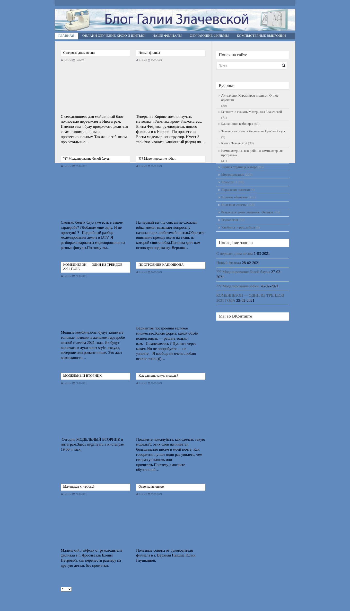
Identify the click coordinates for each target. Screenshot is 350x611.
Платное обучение (234, 197)
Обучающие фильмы (209, 36)
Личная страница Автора (239, 167)
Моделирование (232, 175)
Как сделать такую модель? (158, 376)
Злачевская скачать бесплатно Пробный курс (253, 131)
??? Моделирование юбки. (157, 159)
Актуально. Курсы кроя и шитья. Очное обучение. (250, 98)
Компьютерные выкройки (261, 36)
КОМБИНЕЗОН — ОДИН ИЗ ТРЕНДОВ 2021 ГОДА (92, 267)
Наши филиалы (167, 36)
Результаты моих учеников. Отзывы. (247, 212)
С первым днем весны (79, 53)
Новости (227, 182)
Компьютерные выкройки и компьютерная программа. (252, 153)
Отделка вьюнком (151, 487)
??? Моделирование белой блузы (86, 159)
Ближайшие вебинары (237, 124)
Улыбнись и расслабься (238, 227)
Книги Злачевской (234, 143)
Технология (229, 220)
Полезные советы (233, 205)
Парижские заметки (235, 190)
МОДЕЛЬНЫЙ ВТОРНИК (82, 376)
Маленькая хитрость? (79, 487)
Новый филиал (149, 53)
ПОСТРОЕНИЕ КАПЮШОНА (161, 265)
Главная (66, 36)
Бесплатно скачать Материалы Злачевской (251, 112)
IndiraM (68, 60)
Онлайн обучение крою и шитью (113, 36)
